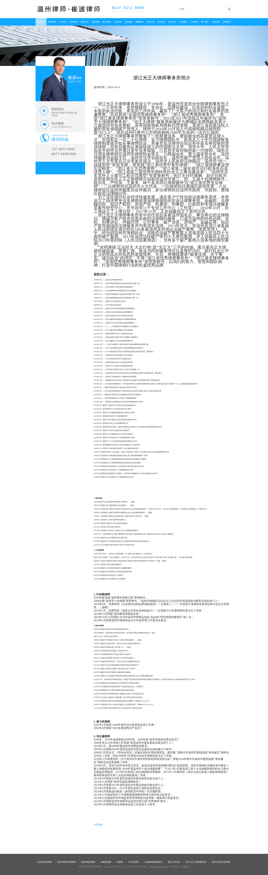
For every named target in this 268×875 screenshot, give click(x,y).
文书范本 (63, 22)
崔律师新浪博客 (88, 862)
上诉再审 (117, 22)
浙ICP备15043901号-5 (159, 866)
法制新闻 (96, 22)
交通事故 (183, 22)
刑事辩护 (227, 22)
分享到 (97, 824)
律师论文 (85, 22)
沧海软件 (185, 866)
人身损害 (194, 22)
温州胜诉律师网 (44, 862)
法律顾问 (128, 22)
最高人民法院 (174, 862)
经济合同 (150, 22)
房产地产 (205, 22)
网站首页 (41, 22)
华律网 (120, 862)
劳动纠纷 (172, 22)
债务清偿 (161, 22)
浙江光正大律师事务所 (196, 862)
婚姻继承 (139, 22)
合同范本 (74, 22)
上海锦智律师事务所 (153, 862)
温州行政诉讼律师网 (221, 862)
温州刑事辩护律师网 (66, 862)
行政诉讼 (216, 22)
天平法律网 (133, 862)
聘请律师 (52, 22)
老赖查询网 (106, 862)
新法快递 (107, 22)
